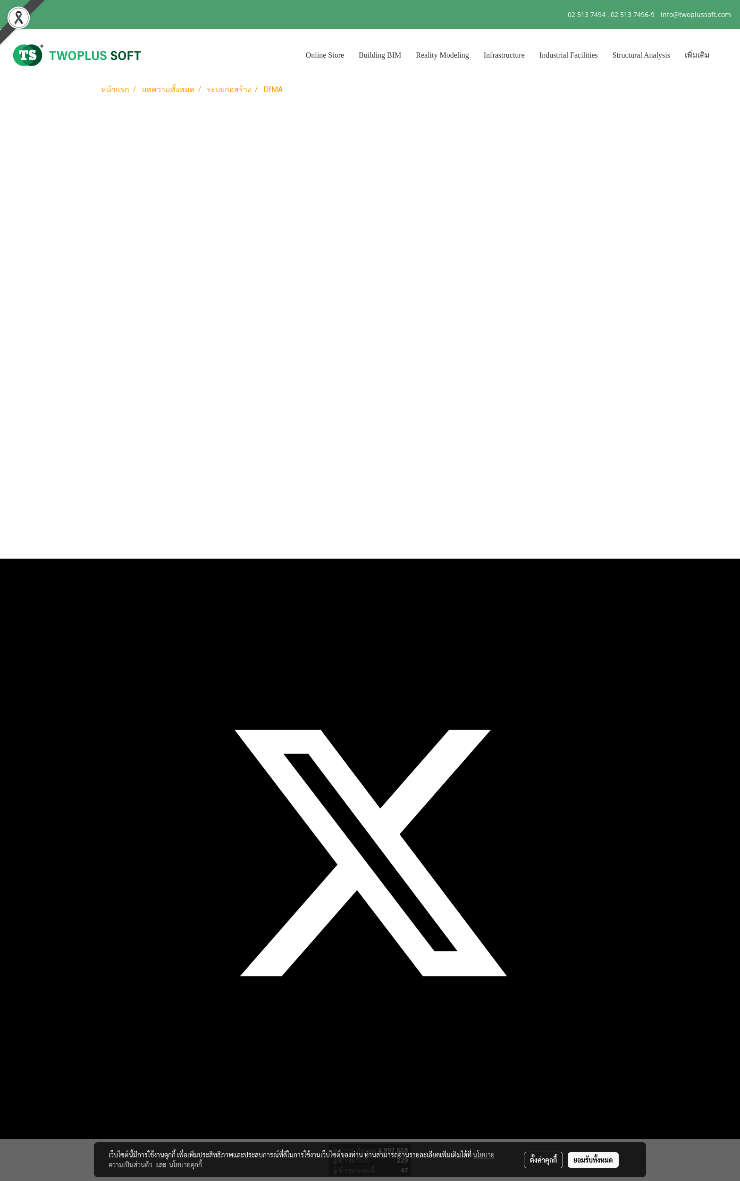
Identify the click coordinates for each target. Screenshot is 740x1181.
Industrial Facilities (568, 55)
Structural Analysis (641, 55)
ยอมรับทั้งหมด (593, 1160)
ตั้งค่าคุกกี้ (543, 1160)
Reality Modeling (442, 55)
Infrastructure (504, 55)
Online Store (325, 55)
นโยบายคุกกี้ (185, 1164)
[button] (725, 55)
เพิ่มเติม (697, 55)
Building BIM (380, 55)
